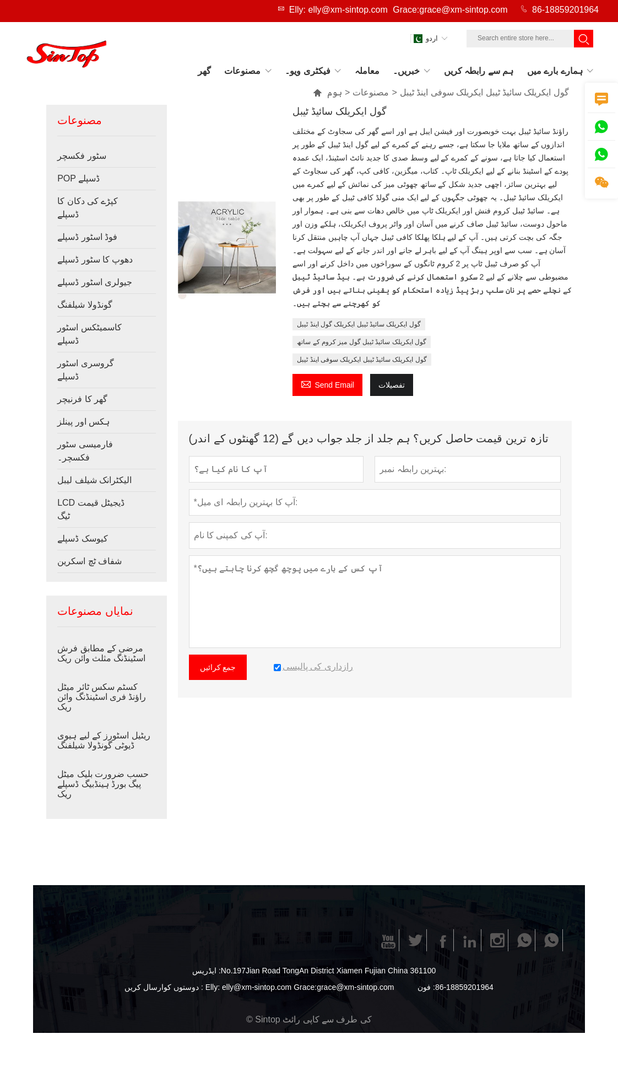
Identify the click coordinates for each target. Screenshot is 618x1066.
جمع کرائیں (218, 667)
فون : (426, 987)
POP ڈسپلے (78, 178)
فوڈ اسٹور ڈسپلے (87, 237)
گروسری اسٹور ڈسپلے (85, 369)
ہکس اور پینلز (83, 421)
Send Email (327, 383)
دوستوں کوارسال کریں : (163, 987)
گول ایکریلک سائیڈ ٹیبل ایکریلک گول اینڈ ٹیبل (358, 324)
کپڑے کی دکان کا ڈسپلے (87, 207)
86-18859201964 (565, 9)
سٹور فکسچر (81, 155)
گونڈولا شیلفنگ (84, 304)
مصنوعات (371, 92)
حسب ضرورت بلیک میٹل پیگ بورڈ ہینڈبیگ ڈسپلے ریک (103, 784)
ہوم (334, 92)
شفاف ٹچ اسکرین (89, 561)
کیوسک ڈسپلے (82, 538)
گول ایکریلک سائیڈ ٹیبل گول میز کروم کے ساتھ (361, 342)
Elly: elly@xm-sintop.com (338, 9)
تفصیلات (391, 385)
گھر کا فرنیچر (82, 399)
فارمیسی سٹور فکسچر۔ (84, 451)
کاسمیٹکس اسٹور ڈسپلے (89, 334)
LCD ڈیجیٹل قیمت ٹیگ (90, 509)
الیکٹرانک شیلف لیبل (94, 480)
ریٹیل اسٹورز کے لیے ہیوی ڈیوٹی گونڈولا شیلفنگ (103, 740)
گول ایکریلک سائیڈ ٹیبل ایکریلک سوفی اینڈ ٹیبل (361, 359)
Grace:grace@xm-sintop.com (450, 9)
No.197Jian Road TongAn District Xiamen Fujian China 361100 (328, 970)
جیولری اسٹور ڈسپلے (94, 282)
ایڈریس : (206, 970)
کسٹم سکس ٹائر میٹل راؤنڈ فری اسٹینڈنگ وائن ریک (101, 696)
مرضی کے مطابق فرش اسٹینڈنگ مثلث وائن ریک (101, 653)
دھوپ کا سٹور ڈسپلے (95, 259)
